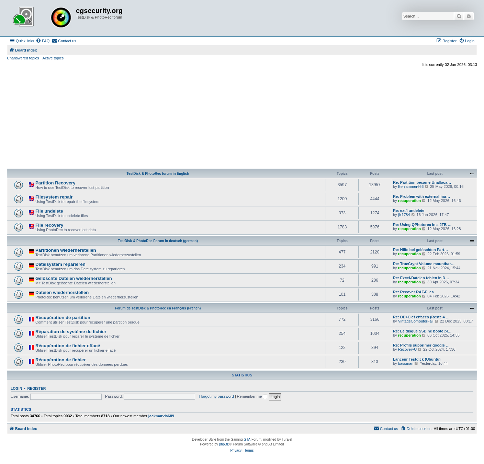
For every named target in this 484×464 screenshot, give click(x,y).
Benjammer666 (411, 186)
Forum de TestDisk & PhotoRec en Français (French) (158, 308)
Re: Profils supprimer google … (421, 345)
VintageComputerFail (416, 321)
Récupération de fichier (60, 359)
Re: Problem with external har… (421, 196)
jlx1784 (404, 215)
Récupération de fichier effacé (67, 345)
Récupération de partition (62, 317)
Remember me (252, 396)
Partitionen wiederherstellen (65, 250)
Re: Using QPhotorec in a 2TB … (422, 225)
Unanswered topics (23, 58)
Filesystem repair (54, 197)
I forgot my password (216, 396)
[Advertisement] (242, 119)
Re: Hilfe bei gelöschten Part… (420, 250)
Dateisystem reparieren (60, 264)
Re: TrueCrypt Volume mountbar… (423, 264)
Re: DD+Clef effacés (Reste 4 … (421, 317)
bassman (406, 363)
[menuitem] (42, 41)
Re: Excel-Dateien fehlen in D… (421, 278)
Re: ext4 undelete (408, 210)
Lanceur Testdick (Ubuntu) (417, 359)
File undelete (49, 211)
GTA (247, 439)
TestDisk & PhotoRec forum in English (157, 174)
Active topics (53, 58)
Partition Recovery (55, 182)
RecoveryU (407, 349)
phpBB (224, 444)
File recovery (49, 225)
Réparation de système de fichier (70, 331)
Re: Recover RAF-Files (413, 292)
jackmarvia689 (161, 416)
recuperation (409, 201)
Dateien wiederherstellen (62, 292)
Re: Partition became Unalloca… (422, 182)
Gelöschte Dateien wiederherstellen (73, 278)
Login (16, 388)
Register (36, 388)
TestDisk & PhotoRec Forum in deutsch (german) (158, 241)
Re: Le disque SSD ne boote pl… (422, 331)
